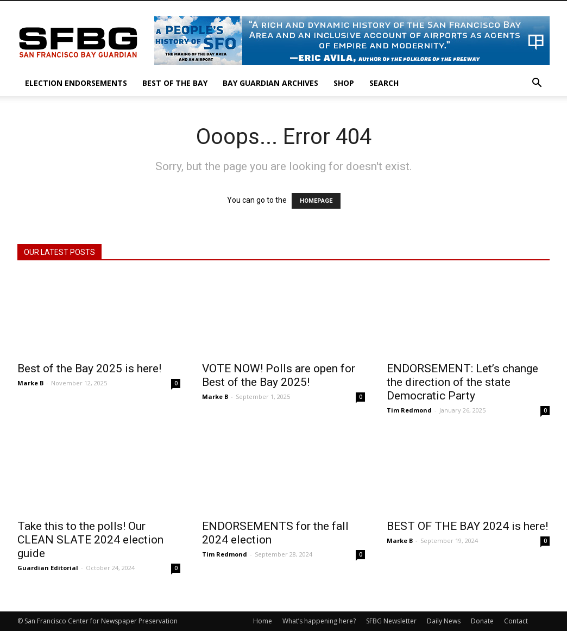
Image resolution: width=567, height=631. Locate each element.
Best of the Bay (174, 83)
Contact (516, 621)
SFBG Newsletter (391, 621)
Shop (343, 83)
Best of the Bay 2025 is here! (89, 368)
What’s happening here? (319, 621)
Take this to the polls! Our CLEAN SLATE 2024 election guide (90, 540)
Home (262, 621)
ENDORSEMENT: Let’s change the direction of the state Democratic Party (462, 382)
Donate (482, 621)
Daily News (444, 621)
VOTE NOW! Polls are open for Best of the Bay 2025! (278, 375)
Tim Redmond (409, 410)
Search (384, 83)
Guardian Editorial (47, 568)
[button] (537, 84)
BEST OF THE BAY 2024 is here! (467, 526)
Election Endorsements (76, 83)
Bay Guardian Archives (270, 83)
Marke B (30, 383)
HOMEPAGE (316, 200)
